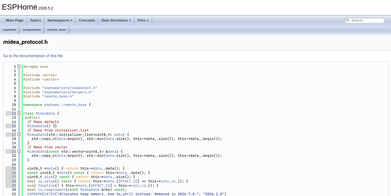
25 (10, 168)
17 (10, 134)
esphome (9, 29)
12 (10, 113)
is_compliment (51, 189)
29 (10, 185)
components (31, 29)
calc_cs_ (169, 181)
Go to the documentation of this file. (33, 56)
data (118, 134)
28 (10, 181)
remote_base (57, 29)
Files (143, 20)
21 (10, 151)
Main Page (14, 20)
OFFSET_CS (127, 181)
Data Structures (116, 20)
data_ (98, 168)
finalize (46, 185)
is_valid (46, 181)
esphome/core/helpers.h (67, 92)
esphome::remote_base (65, 104)
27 (10, 176)
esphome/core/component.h (69, 87)
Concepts (87, 20)
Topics (35, 20)
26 (10, 172)
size (48, 176)
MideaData (45, 113)
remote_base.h (58, 96)
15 (10, 126)
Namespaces (60, 20)
